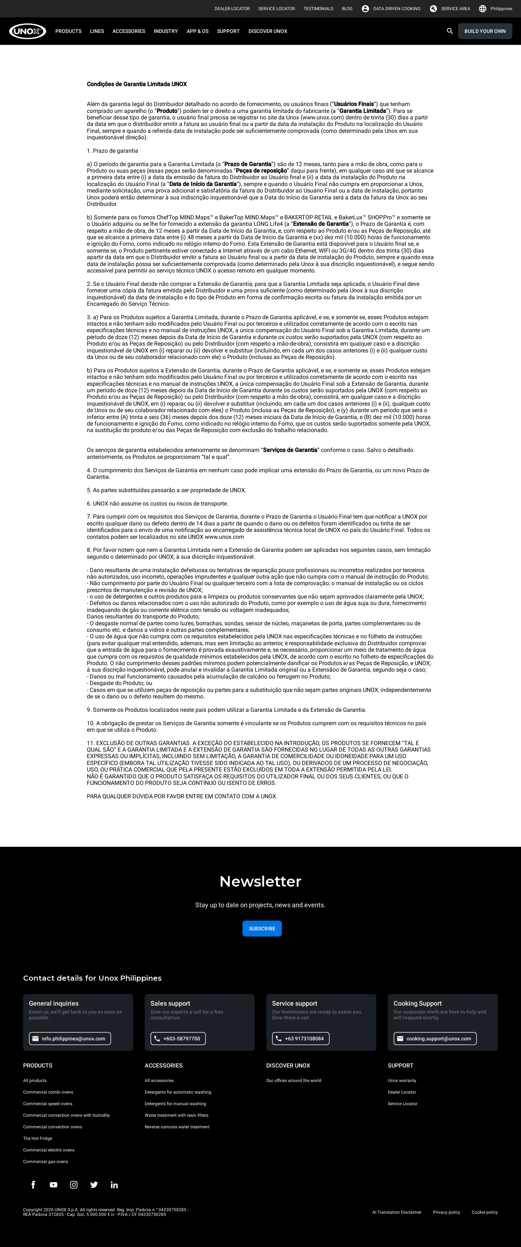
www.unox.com (224, 536)
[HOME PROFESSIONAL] (30, 31)
